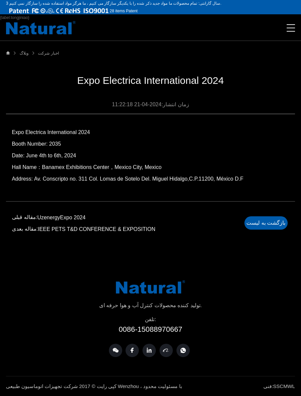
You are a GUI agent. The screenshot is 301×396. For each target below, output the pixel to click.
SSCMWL (284, 386)
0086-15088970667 (150, 329)
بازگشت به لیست (265, 223)
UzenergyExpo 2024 (63, 218)
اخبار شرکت (48, 53)
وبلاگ (24, 53)
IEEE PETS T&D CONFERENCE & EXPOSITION (98, 229)
